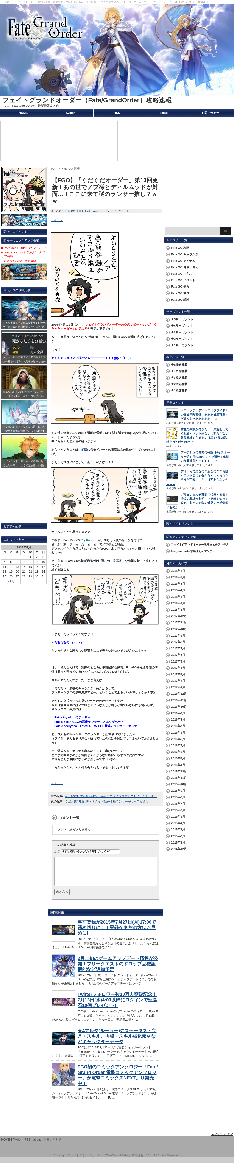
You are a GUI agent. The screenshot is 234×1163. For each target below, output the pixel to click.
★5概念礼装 (179, 364)
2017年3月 (178, 674)
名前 (57, 851)
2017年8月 (178, 642)
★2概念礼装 (179, 384)
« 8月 (10, 581)
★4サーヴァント (182, 325)
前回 (84, 449)
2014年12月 (179, 849)
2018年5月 (178, 583)
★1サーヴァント (182, 345)
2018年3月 (178, 596)
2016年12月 (179, 693)
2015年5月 (178, 816)
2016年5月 (178, 739)
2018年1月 (178, 609)
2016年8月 (178, 719)
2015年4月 (178, 823)
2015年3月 (178, 829)
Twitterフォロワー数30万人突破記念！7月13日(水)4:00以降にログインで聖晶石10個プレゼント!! (117, 1005)
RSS (117, 113)
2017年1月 (178, 687)
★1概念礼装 (179, 390)
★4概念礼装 (179, 371)
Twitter (70, 113)
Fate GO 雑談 (180, 299)
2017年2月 (178, 680)
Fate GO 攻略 (180, 247)
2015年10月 (179, 784)
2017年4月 (178, 668)
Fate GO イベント (183, 280)
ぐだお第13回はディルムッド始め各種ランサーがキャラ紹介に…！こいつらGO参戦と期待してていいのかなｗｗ (140, 801)
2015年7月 (178, 803)
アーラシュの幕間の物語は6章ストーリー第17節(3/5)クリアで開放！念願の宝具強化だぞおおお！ (205, 456)
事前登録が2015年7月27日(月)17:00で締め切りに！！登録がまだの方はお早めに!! (117, 933)
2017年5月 (178, 661)
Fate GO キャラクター (186, 254)
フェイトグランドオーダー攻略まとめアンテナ (200, 544)
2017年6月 (178, 655)
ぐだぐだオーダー (121, 211)
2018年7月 (178, 577)
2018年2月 (178, 603)
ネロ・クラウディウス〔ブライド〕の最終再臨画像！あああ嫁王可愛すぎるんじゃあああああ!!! (204, 414)
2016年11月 (179, 700)
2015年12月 (179, 771)
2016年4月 (178, 745)
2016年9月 (178, 713)
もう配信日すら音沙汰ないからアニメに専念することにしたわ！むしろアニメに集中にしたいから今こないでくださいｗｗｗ (148, 796)
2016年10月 (179, 706)
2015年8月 (178, 797)
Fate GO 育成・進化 (184, 267)
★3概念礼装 (179, 377)
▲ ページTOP (222, 1139)
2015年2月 (178, 836)
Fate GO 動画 (180, 293)
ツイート (57, 220)
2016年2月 (178, 758)
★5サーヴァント (182, 319)
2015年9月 (178, 790)
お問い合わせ (210, 113)
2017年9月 (178, 635)
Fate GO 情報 (73, 211)
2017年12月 (179, 616)
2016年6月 (178, 732)
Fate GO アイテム (183, 261)
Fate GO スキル (181, 273)
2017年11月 (179, 622)
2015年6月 (178, 810)
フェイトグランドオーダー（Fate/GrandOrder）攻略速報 (87, 100)
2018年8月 (178, 571)
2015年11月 (179, 778)
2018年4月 (178, 590)
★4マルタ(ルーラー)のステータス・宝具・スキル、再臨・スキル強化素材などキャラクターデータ (117, 1042)
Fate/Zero (104, 211)
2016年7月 (178, 726)
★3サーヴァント (182, 332)
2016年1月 (178, 765)
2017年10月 (179, 629)
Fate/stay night (90, 211)
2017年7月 (178, 648)
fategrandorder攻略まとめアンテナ (193, 551)
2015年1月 (178, 842)
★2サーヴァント (182, 339)
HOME (23, 113)
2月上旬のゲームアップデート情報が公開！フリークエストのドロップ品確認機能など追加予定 (118, 969)
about (164, 113)
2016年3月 (178, 752)
